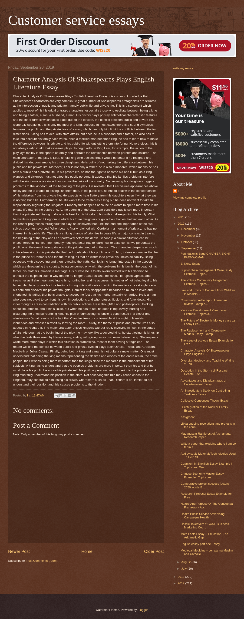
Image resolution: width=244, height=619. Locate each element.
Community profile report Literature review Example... (204, 301)
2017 (181, 583)
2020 (181, 217)
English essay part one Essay (200, 544)
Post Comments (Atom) (42, 560)
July (184, 568)
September (189, 248)
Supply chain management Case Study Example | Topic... (206, 271)
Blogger (143, 610)
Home (86, 551)
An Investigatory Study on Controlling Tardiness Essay (205, 392)
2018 (181, 576)
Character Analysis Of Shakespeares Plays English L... (205, 352)
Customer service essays (76, 20)
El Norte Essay (190, 263)
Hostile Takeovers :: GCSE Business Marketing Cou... (205, 525)
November (188, 235)
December (188, 229)
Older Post (154, 551)
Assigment (188, 417)
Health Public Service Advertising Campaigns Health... (202, 515)
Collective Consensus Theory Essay (204, 400)
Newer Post (19, 551)
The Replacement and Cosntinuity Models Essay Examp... (203, 332)
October (187, 242)
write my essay (183, 68)
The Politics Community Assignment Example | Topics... (204, 281)
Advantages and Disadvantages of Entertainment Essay (203, 382)
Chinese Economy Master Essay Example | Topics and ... (202, 475)
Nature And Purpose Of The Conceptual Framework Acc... (207, 505)
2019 (181, 223)
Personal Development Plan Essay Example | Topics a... (204, 311)
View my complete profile (189, 197)
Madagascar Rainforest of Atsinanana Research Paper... (206, 435)
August (186, 562)
